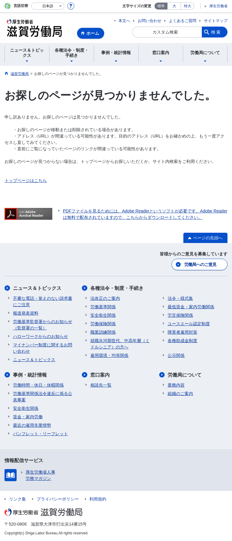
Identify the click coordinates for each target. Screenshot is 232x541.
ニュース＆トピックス (37, 288)
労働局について (184, 374)
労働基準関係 (103, 306)
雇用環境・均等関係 (109, 355)
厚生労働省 (218, 6)
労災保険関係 (180, 315)
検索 (216, 32)
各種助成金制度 (182, 340)
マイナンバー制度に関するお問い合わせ (42, 348)
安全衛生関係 (103, 315)
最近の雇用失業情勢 (32, 425)
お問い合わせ (149, 21)
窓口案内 (100, 374)
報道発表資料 (25, 313)
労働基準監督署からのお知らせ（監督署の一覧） (42, 324)
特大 (187, 6)
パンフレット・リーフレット (40, 433)
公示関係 (176, 355)
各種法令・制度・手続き (116, 288)
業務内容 (176, 385)
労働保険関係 (103, 323)
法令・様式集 (180, 298)
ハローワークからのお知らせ (40, 336)
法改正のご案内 (105, 298)
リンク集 (17, 499)
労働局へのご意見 (200, 264)
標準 (161, 6)
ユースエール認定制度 (189, 323)
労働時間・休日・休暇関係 (38, 385)
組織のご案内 (180, 393)
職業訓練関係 (103, 332)
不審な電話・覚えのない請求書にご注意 (42, 301)
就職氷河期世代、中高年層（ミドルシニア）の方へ (120, 343)
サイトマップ (215, 21)
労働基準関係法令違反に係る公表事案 (42, 396)
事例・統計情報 (30, 374)
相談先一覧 (100, 385)
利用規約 (97, 499)
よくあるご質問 (182, 21)
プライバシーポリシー (58, 499)
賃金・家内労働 (28, 416)
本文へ (124, 21)
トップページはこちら (26, 180)
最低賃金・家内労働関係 (191, 306)
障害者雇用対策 (182, 332)
